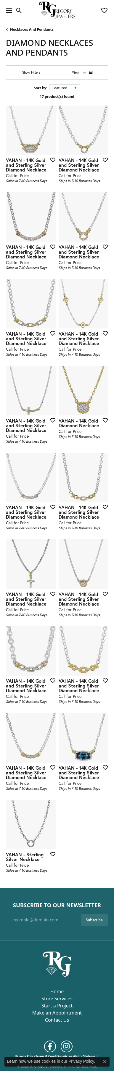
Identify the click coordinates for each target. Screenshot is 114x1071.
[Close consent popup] (105, 1061)
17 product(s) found (57, 96)
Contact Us (57, 1020)
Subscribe (94, 920)
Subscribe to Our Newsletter (57, 905)
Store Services (57, 998)
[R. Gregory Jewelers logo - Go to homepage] (57, 10)
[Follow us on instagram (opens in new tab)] (67, 1046)
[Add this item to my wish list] (51, 159)
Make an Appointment (57, 1012)
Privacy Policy (81, 1061)
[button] (19, 10)
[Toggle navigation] (7, 10)
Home (57, 991)
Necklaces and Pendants (32, 29)
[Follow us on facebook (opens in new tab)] (50, 1046)
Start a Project (57, 1005)
